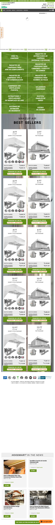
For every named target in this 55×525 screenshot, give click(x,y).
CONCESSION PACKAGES (35, 1)
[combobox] (43, 13)
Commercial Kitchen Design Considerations (11, 507)
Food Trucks (40, 467)
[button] (46, 521)
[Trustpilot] (4, 7)
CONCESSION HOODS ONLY (23, 1)
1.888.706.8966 (50, 7)
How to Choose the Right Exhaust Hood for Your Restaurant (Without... (40, 507)
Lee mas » (7, 485)
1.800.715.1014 (50, 4)
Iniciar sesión (51, 10)
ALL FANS (43, 1)
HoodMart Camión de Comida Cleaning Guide (38, 461)
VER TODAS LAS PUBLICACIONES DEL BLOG (27, 522)
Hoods (12, 482)
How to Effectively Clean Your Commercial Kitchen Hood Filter (13, 476)
